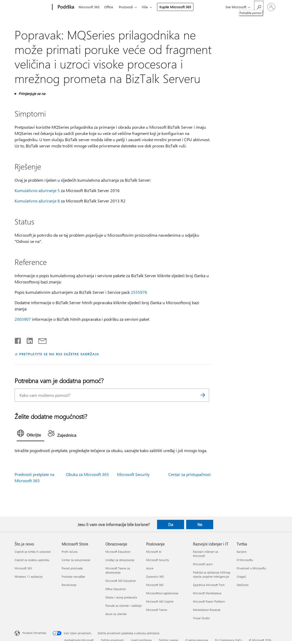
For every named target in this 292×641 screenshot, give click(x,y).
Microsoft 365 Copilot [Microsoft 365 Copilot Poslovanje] (159, 601)
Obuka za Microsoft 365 (87, 474)
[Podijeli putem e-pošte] (40, 340)
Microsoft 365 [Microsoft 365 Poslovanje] (155, 585)
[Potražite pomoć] (258, 6)
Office (109, 7)
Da (170, 524)
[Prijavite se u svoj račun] (271, 7)
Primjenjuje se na (31, 93)
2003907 (23, 319)
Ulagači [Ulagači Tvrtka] (241, 576)
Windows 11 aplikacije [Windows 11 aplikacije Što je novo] (29, 576)
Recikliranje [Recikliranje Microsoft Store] (69, 585)
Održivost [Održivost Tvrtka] (243, 585)
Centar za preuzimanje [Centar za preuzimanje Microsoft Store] (76, 560)
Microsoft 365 (89, 7)
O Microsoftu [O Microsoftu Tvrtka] (245, 560)
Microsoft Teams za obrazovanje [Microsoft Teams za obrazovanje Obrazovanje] (117, 570)
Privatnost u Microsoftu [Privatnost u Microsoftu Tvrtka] (251, 568)
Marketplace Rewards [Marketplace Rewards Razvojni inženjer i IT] (206, 610)
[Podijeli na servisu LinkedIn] (28, 340)
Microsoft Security (133, 474)
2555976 (139, 292)
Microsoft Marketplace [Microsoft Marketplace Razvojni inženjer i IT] (207, 593)
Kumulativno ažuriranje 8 (37, 200)
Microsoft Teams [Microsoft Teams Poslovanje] (156, 610)
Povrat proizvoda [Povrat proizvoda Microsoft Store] (72, 568)
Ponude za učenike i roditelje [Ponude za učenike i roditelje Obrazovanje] (123, 606)
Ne (199, 524)
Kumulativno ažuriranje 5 (37, 190)
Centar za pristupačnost (189, 474)
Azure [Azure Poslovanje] (149, 568)
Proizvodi (128, 7)
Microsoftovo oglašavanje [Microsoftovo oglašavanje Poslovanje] (162, 593)
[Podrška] (65, 7)
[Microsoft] (32, 7)
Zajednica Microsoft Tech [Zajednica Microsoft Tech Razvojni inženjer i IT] (209, 585)
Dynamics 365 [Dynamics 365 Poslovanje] (155, 576)
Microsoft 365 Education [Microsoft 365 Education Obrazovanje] (120, 581)
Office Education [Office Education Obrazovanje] (115, 589)
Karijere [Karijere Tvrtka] (241, 552)
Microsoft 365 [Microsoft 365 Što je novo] (23, 568)
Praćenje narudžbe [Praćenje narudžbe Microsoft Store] (73, 576)
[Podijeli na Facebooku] (18, 340)
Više (148, 7)
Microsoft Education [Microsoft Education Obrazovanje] (118, 552)
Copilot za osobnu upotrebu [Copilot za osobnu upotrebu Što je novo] (32, 560)
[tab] (30, 434)
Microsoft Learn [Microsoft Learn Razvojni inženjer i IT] (203, 564)
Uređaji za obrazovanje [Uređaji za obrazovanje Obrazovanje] (119, 560)
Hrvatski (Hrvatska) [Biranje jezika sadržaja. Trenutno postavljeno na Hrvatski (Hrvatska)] (34, 633)
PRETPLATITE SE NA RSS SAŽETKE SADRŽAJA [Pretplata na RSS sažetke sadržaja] (59, 354)
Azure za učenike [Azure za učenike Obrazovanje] (116, 614)
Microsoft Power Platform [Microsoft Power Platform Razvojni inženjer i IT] (209, 601)
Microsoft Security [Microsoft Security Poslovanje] (157, 560)
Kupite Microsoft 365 (178, 7)
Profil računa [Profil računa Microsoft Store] (69, 552)
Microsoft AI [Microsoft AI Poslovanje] (153, 552)
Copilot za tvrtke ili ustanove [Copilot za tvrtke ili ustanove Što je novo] (33, 552)
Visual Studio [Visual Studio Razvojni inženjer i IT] (201, 618)
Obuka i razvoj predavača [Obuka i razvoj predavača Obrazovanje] (121, 597)
